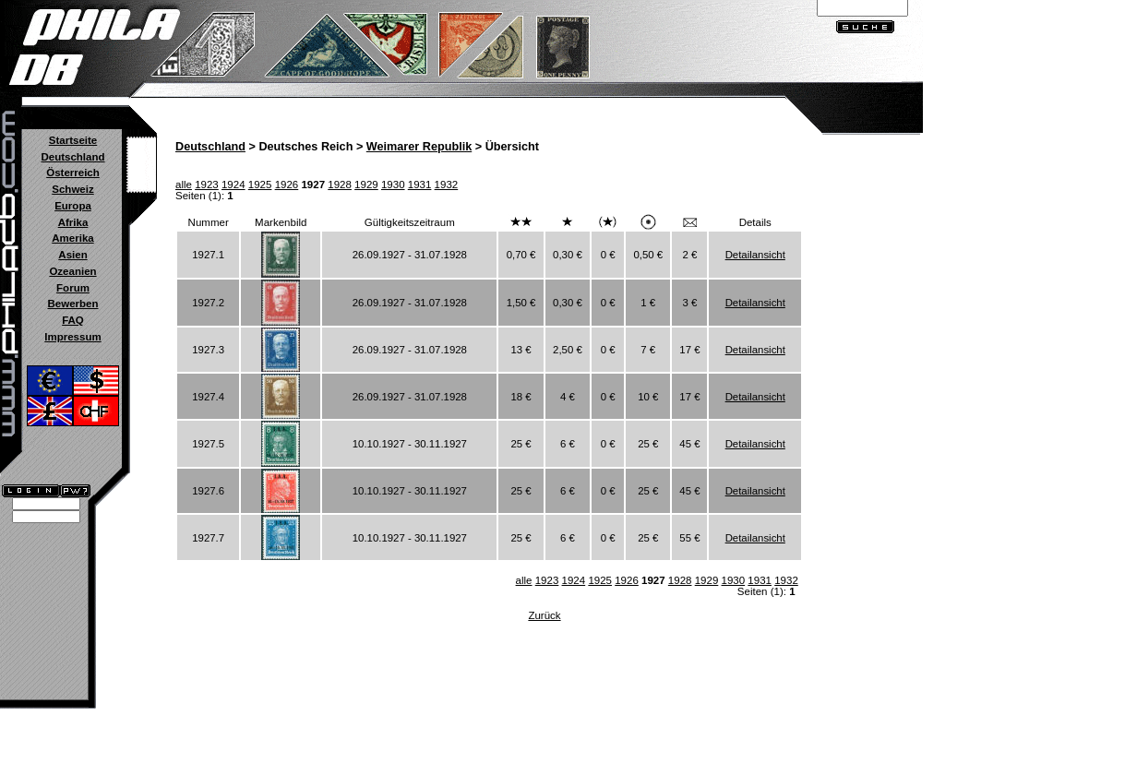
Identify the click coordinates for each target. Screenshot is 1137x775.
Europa (72, 205)
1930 (393, 184)
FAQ (73, 320)
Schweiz (72, 189)
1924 (233, 184)
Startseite (73, 140)
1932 (447, 184)
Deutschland (72, 156)
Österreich (73, 172)
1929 (366, 184)
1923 (207, 184)
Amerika (72, 238)
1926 (287, 184)
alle (183, 184)
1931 (420, 184)
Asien (72, 254)
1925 (260, 184)
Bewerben (72, 303)
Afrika (73, 222)
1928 (340, 184)
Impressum (72, 336)
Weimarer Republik (419, 146)
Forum (73, 287)
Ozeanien (72, 271)
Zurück (544, 615)
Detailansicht (755, 254)
